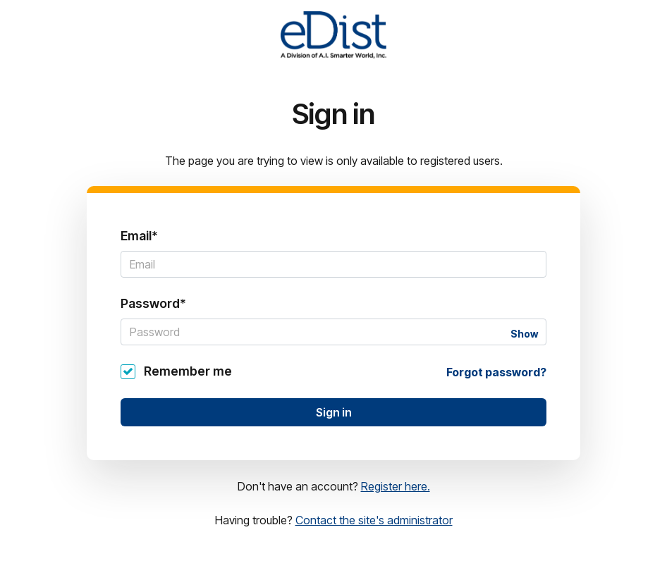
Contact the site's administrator (374, 520)
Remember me (188, 371)
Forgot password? (496, 372)
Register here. (395, 486)
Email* (139, 235)
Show (524, 334)
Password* (153, 303)
